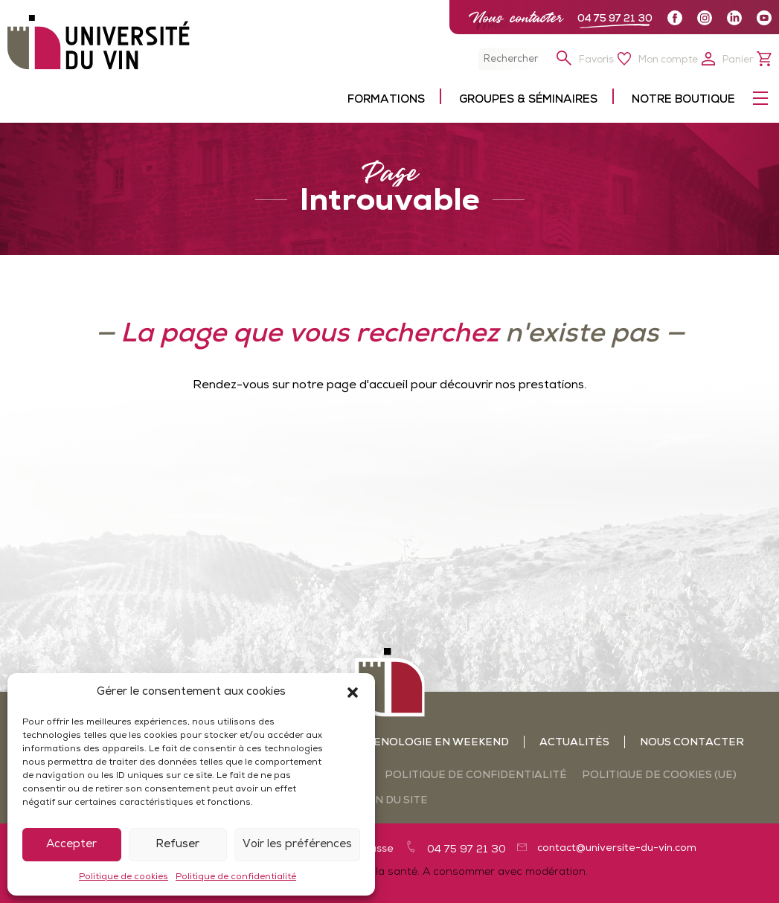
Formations (386, 100)
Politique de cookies (123, 877)
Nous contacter (515, 17)
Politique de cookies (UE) (659, 775)
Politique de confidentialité (236, 877)
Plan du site (390, 800)
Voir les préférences (297, 844)
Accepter (71, 844)
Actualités (574, 742)
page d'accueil (367, 385)
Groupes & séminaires (528, 100)
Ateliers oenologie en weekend (408, 742)
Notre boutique (683, 100)
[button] (352, 692)
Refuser (177, 844)
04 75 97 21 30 (615, 19)
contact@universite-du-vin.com (616, 848)
